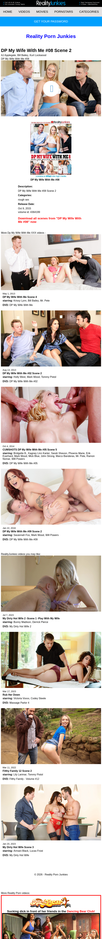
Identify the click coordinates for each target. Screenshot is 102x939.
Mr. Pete (45, 300)
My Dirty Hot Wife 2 (20, 626)
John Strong (47, 456)
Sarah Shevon (59, 453)
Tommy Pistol (48, 377)
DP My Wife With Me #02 (23, 381)
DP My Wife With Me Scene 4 (20, 297)
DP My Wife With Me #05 (23, 463)
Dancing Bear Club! (81, 911)
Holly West (20, 377)
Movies (42, 11)
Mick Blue (34, 456)
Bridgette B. (20, 453)
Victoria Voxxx (21, 698)
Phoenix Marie (77, 453)
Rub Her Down (11, 694)
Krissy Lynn (20, 300)
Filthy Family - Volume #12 (24, 779)
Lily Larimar (20, 774)
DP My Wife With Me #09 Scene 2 (22, 531)
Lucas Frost (36, 850)
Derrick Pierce (40, 622)
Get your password (51, 21)
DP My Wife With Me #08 (15, 58)
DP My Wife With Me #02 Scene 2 (22, 373)
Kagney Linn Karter (39, 453)
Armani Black (21, 850)
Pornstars (63, 11)
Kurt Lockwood (38, 55)
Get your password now (60, 232)
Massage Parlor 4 (19, 702)
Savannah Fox (22, 535)
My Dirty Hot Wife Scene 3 (18, 847)
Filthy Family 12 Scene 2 (17, 771)
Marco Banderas (65, 456)
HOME (7, 11)
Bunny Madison (22, 622)
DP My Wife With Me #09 (23, 539)
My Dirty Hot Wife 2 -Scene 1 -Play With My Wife (31, 618)
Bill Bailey (22, 55)
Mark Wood (33, 377)
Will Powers (18, 459)
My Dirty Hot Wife (19, 855)
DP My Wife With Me (21, 305)
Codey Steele (38, 698)
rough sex (23, 199)
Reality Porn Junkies (51, 36)
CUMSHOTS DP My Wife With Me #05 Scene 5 (30, 449)
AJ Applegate (8, 55)
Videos (24, 11)
